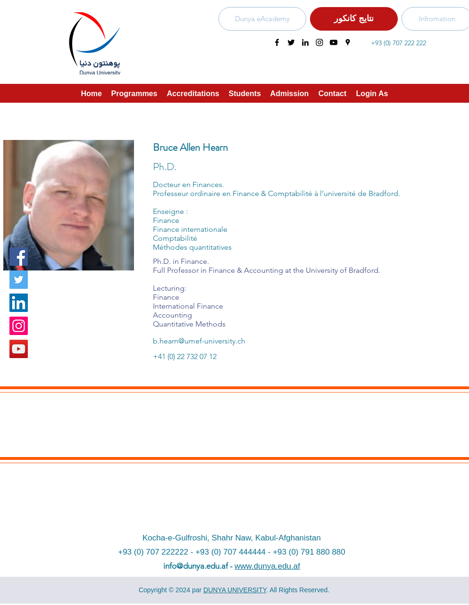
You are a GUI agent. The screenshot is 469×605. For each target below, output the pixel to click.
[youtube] (333, 42)
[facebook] (277, 42)
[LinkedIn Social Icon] (18, 303)
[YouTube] (18, 349)
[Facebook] (18, 256)
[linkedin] (305, 42)
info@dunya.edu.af (195, 566)
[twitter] (291, 42)
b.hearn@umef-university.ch (199, 340)
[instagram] (319, 42)
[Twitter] (18, 279)
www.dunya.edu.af (267, 566)
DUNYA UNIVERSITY (234, 590)
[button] (193, 93)
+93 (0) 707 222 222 (398, 43)
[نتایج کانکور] (354, 19)
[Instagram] (18, 326)
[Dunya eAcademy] (262, 19)
